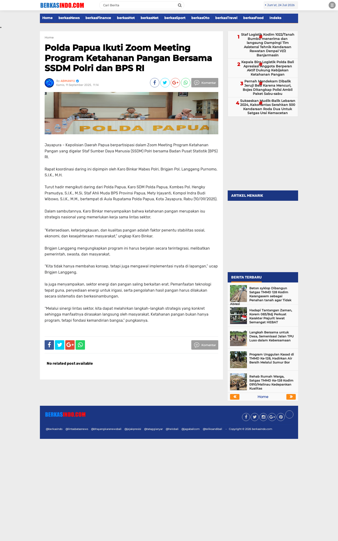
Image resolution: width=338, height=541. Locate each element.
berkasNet (149, 18)
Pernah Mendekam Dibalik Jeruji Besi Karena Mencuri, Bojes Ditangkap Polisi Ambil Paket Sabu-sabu (267, 87)
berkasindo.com (262, 429)
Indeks (275, 18)
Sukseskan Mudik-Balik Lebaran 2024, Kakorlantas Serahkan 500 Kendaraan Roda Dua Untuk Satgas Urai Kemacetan (267, 107)
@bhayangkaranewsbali (106, 429)
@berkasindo (54, 429)
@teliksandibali (212, 429)
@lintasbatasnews (76, 429)
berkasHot (126, 18)
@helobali (172, 429)
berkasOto (200, 18)
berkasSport (174, 18)
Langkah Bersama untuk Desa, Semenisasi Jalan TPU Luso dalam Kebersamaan (271, 336)
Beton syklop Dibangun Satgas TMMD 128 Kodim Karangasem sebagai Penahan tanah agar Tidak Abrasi (260, 296)
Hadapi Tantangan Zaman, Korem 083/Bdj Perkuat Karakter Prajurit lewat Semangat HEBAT (270, 316)
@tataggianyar (153, 429)
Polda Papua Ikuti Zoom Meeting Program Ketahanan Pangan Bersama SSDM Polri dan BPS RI (128, 58)
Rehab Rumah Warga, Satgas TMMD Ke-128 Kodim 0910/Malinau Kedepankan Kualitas (271, 382)
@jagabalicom (190, 429)
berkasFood (253, 18)
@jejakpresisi (132, 429)
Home (47, 18)
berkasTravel (226, 18)
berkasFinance (98, 18)
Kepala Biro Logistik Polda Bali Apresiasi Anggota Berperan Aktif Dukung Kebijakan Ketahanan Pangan (267, 68)
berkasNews (69, 18)
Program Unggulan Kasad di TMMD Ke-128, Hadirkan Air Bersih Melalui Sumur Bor (271, 358)
